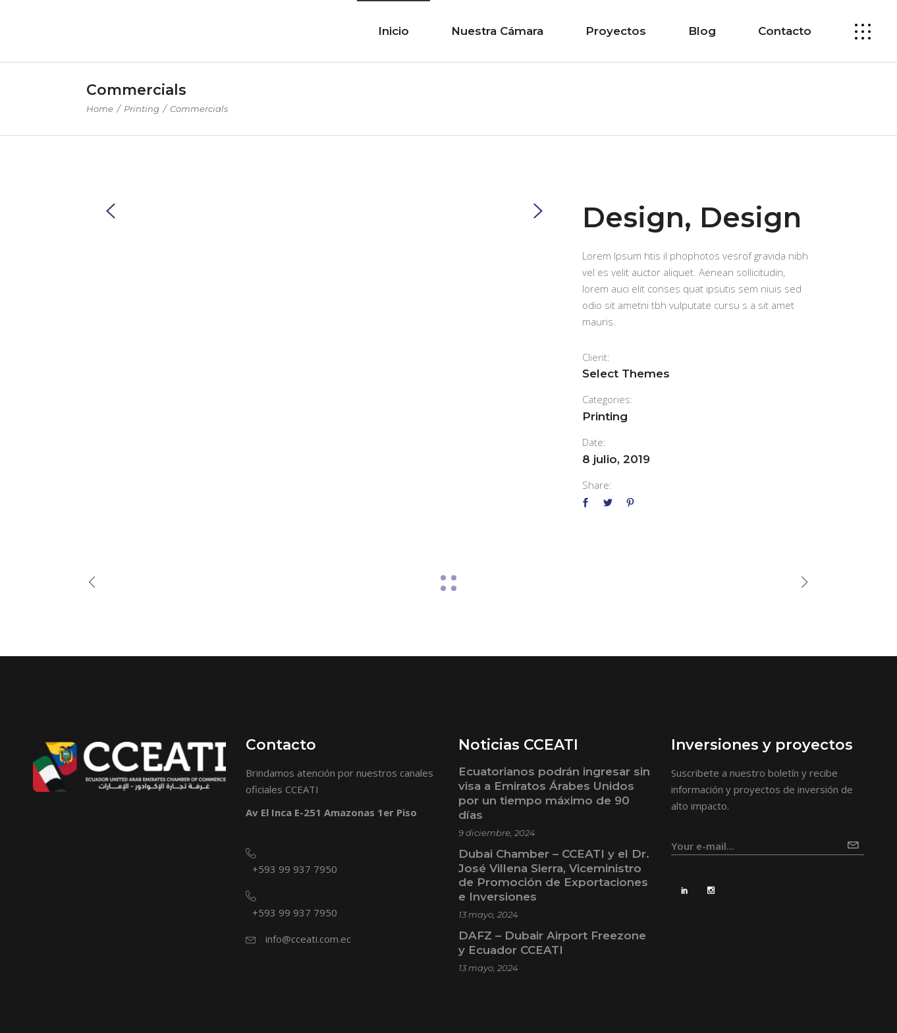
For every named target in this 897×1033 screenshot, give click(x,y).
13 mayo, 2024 (488, 914)
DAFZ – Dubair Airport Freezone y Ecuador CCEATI (552, 943)
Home (99, 108)
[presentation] (110, 210)
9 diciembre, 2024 (496, 832)
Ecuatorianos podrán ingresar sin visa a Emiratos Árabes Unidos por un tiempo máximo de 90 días (554, 793)
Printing (141, 108)
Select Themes (626, 373)
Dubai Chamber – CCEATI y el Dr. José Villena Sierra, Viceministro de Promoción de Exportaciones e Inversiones (553, 875)
